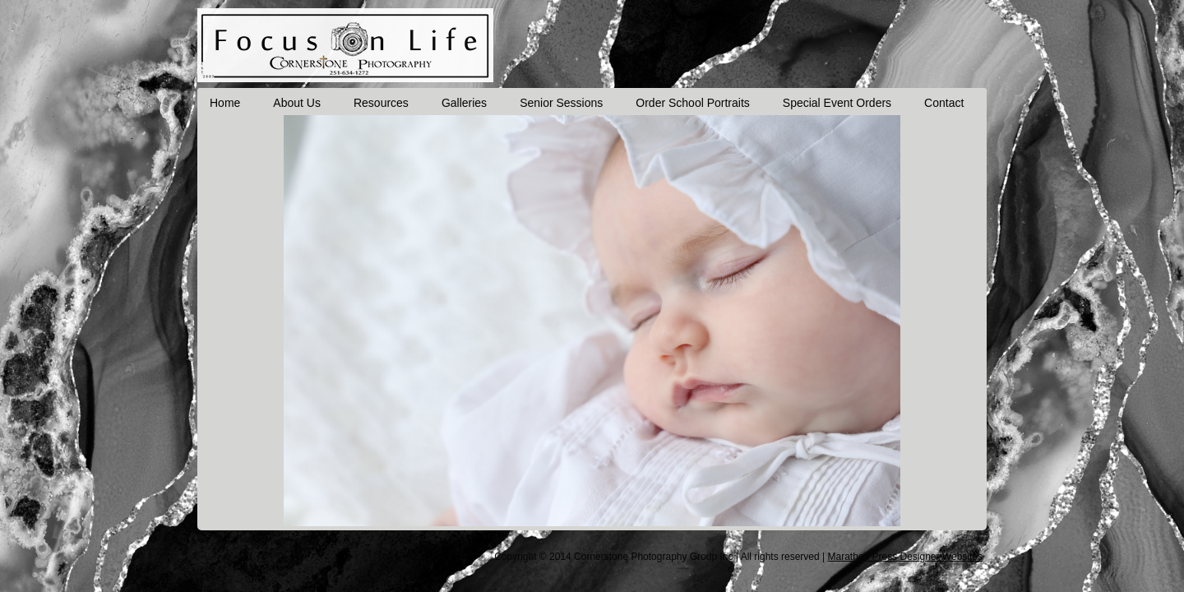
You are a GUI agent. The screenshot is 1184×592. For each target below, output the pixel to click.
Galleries (464, 102)
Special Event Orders (837, 102)
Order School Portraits (693, 102)
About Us (297, 102)
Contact (944, 102)
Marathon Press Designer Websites (905, 556)
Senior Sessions (561, 102)
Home (225, 102)
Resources (381, 102)
